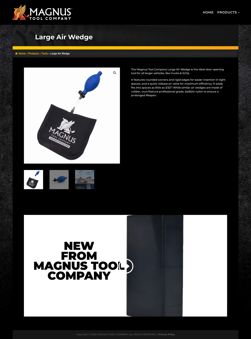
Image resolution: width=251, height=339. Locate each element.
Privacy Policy (166, 334)
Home (208, 12)
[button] (115, 73)
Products (227, 12)
